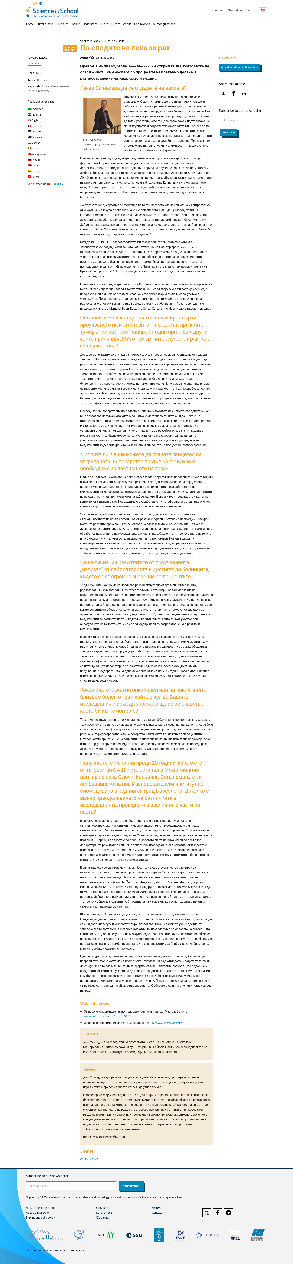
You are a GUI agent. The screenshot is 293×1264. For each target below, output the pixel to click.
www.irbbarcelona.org (168, 1022)
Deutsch (34, 131)
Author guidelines (164, 24)
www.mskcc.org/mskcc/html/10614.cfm (110, 1016)
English (34, 120)
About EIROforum (37, 1213)
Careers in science (39, 91)
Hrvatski (34, 115)
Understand (90, 24)
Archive (156, 1208)
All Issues (63, 24)
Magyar (34, 143)
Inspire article (69, 48)
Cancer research (61, 86)
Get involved (142, 24)
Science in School (90, 41)
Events (115, 24)
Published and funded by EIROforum (46, 1251)
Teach (104, 24)
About (127, 24)
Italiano (34, 148)
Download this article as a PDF (239, 67)
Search (250, 10)
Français (34, 126)
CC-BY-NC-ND (89, 1159)
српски (34, 165)
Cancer (46, 86)
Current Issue (45, 24)
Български (36, 109)
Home (30, 24)
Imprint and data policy (40, 1218)
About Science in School (41, 1208)
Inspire (76, 24)
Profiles (42, 80)
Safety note (104, 1213)
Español (34, 171)
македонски (37, 154)
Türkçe (33, 177)
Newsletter (235, 10)
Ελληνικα (35, 137)
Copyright (102, 1208)
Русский (34, 160)
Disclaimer (102, 1218)
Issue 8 (122, 41)
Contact (219, 10)
